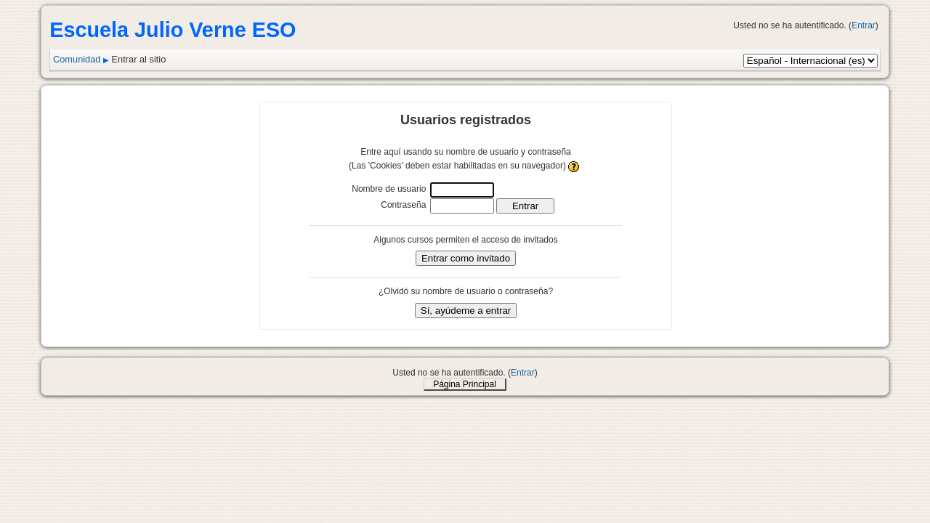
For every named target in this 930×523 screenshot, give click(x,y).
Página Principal (464, 384)
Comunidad (76, 59)
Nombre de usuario (389, 189)
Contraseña (403, 205)
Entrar (864, 25)
